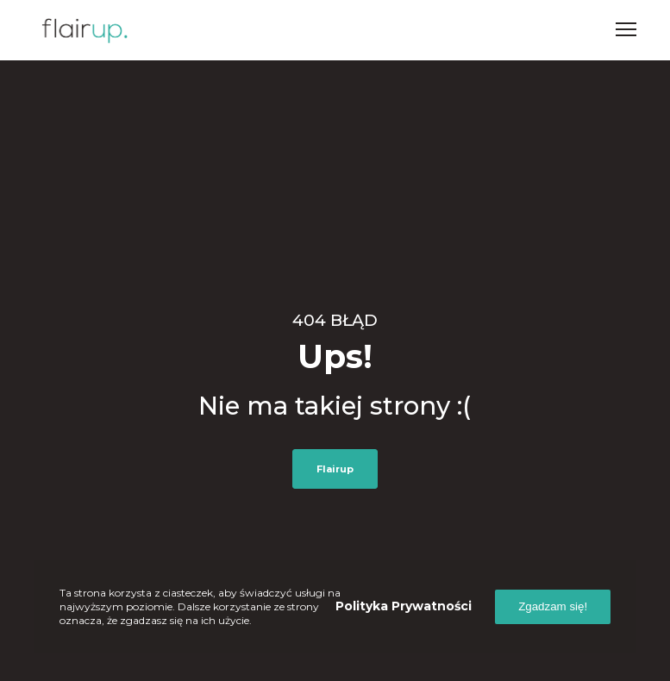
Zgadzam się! (552, 606)
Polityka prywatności (403, 606)
